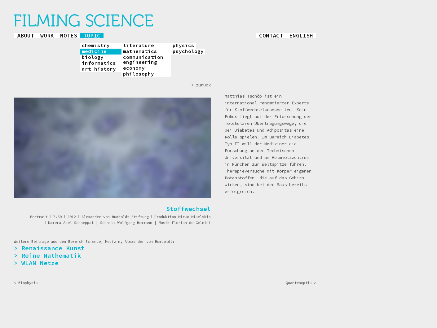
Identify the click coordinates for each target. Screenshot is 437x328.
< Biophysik (26, 282)
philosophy (138, 74)
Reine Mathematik (51, 255)
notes (68, 35)
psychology (188, 51)
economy (134, 68)
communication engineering (143, 60)
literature (138, 45)
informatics (99, 63)
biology (93, 57)
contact (271, 35)
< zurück (201, 85)
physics (183, 45)
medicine (94, 51)
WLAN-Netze (40, 263)
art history (99, 69)
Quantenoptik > (301, 282)
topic (91, 35)
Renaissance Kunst (53, 248)
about (25, 35)
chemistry (96, 45)
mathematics (140, 51)
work (47, 35)
